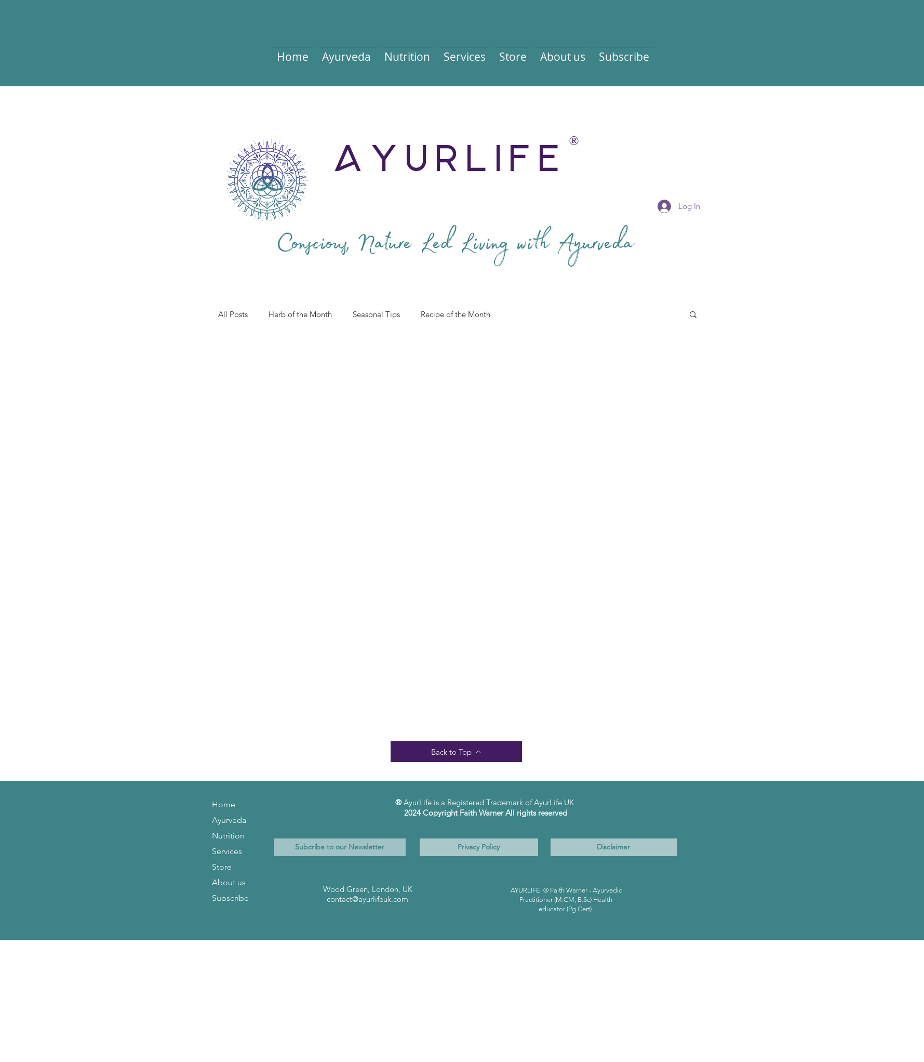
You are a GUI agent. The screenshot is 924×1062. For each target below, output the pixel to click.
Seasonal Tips (376, 314)
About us (229, 882)
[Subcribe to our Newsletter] (340, 847)
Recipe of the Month (455, 314)
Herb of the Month (300, 314)
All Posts (233, 314)
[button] (346, 52)
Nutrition (228, 836)
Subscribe (230, 898)
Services (227, 851)
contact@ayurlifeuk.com (367, 899)
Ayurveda (229, 820)
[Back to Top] (456, 751)
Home (223, 804)
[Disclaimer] (614, 847)
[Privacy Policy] (479, 847)
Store (222, 867)
